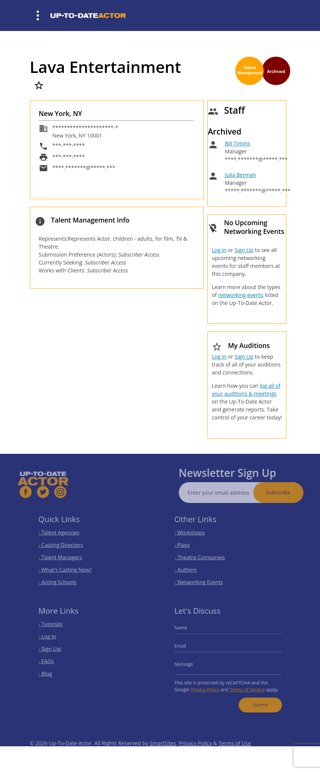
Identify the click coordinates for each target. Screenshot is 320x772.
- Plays (186, 545)
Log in (219, 250)
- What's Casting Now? (67, 568)
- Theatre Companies (202, 557)
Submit (257, 700)
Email (184, 647)
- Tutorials (54, 628)
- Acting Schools (60, 579)
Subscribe (286, 492)
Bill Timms (237, 143)
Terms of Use (234, 751)
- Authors (189, 568)
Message (187, 664)
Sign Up (244, 250)
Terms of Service (245, 687)
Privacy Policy (207, 687)
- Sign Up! (53, 650)
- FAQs (50, 661)
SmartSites (163, 751)
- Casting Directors (63, 545)
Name (185, 631)
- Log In (51, 639)
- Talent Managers (63, 557)
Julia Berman (240, 174)
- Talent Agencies (61, 534)
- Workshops (193, 534)
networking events (240, 295)
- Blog (49, 672)
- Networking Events (201, 579)
